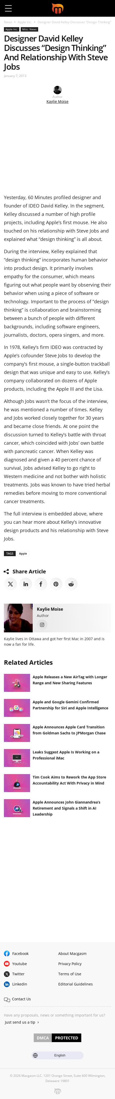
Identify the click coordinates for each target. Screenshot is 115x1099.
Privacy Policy (70, 963)
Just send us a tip (20, 1022)
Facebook (20, 953)
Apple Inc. (25, 22)
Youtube (19, 963)
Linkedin (19, 984)
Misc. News (29, 29)
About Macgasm (72, 953)
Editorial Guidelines (75, 984)
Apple (23, 553)
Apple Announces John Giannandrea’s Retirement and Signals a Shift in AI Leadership (66, 808)
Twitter (18, 973)
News (8, 22)
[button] (106, 8)
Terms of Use (69, 973)
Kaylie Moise (57, 101)
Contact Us (21, 998)
